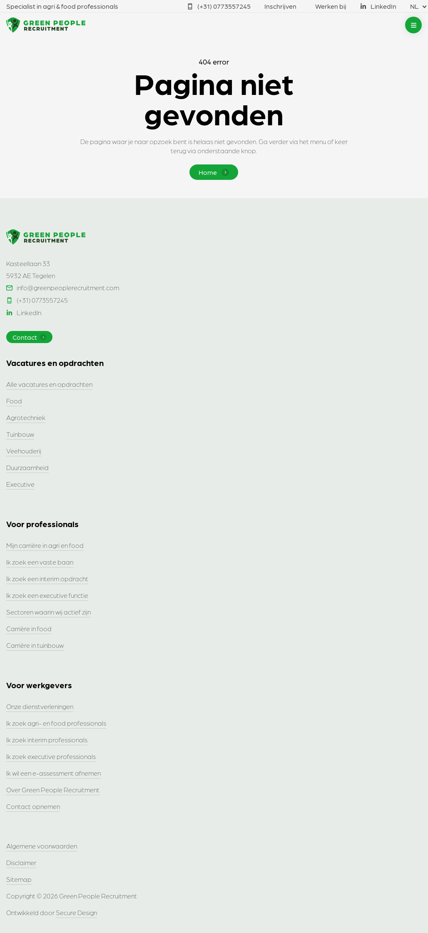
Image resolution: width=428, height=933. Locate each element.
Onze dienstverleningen (39, 706)
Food (14, 401)
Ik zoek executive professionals (51, 756)
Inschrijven (280, 6)
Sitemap (19, 879)
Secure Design (76, 912)
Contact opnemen (33, 806)
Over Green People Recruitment (53, 790)
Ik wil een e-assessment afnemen (53, 773)
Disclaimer (21, 862)
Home (214, 172)
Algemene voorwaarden (41, 846)
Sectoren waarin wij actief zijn (48, 612)
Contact (29, 337)
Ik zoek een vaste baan (39, 562)
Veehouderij (23, 451)
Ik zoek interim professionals (46, 740)
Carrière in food (29, 628)
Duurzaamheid (27, 467)
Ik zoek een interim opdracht (47, 578)
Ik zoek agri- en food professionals (56, 723)
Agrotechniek (25, 417)
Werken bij (330, 6)
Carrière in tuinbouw (35, 645)
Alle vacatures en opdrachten (49, 384)
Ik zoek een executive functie (47, 595)
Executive (20, 484)
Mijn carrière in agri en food (45, 545)
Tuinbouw (20, 434)
